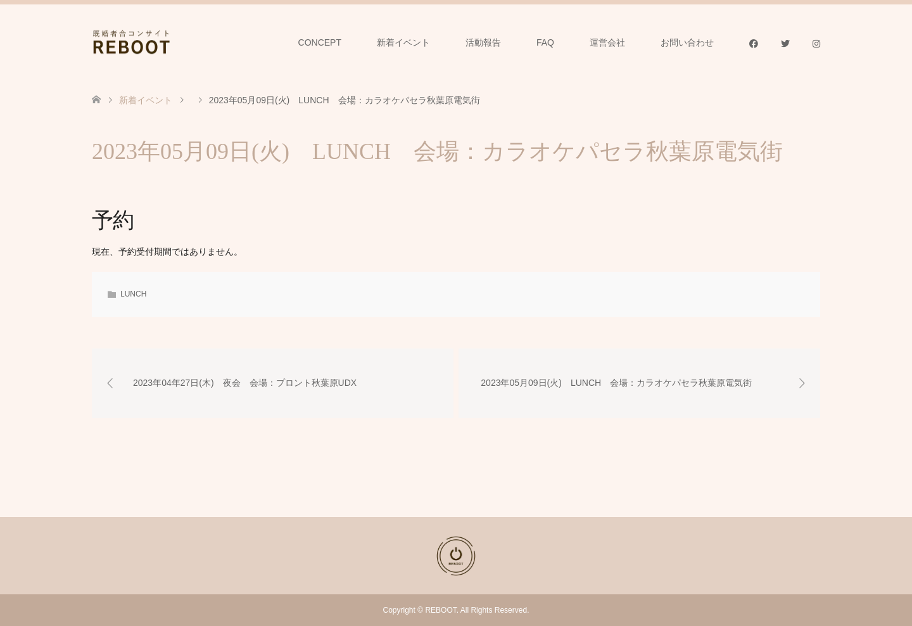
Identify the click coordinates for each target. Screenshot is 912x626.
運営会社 (607, 42)
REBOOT (440, 610)
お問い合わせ (687, 42)
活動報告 (483, 42)
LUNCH (133, 294)
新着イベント (403, 42)
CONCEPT (319, 42)
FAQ (545, 42)
